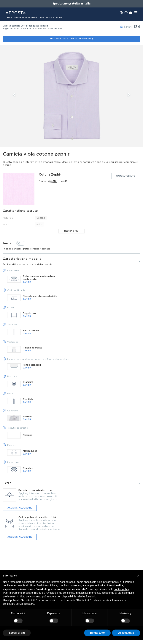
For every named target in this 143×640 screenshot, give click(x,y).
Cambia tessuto (126, 176)
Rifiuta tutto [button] (97, 632)
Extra (7, 483)
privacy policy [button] (111, 581)
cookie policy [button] (121, 589)
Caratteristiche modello (71, 261)
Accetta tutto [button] (126, 632)
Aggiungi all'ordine (19, 508)
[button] (121, 27)
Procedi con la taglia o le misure (71, 39)
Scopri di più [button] (17, 632)
